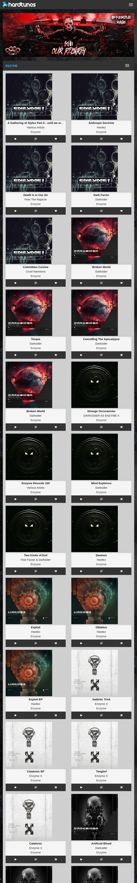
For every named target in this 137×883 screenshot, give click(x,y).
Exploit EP (36, 699)
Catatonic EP (35, 771)
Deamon (101, 555)
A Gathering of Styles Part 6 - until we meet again (40, 122)
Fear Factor (28, 559)
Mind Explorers (101, 483)
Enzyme (36, 131)
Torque (35, 339)
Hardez (101, 127)
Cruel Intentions (35, 271)
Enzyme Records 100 (36, 483)
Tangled (101, 771)
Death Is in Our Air (35, 195)
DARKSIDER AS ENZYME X (101, 415)
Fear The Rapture (36, 199)
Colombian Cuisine (35, 267)
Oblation (101, 627)
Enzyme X (101, 703)
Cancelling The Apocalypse (101, 339)
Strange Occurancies (101, 411)
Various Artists (36, 127)
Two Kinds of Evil (35, 555)
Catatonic (35, 843)
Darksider (101, 199)
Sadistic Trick (101, 699)
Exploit (35, 627)
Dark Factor (101, 195)
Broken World (101, 267)
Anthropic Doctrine (101, 122)
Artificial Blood (101, 843)
